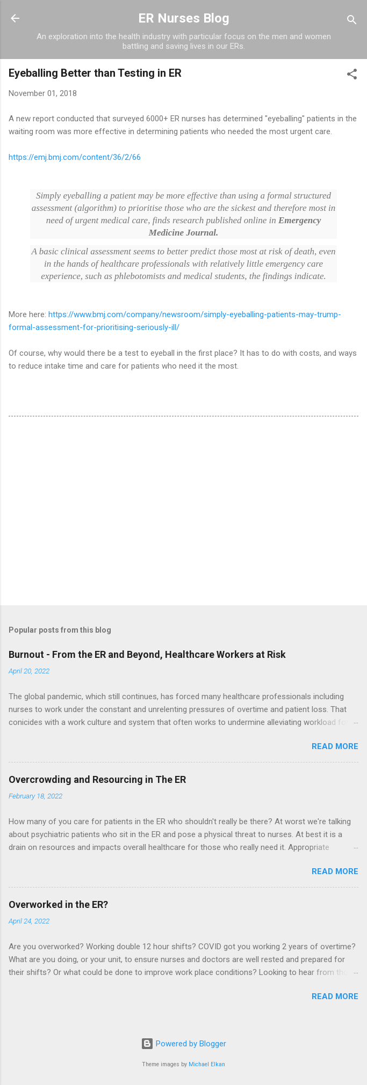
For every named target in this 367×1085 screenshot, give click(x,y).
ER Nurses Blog (183, 18)
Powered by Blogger (183, 1044)
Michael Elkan (207, 1064)
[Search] (352, 21)
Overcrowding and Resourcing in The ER (97, 779)
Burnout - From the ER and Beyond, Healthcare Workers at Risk (147, 654)
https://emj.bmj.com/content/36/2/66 (75, 157)
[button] (352, 76)
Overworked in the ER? (58, 904)
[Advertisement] (183, 513)
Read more (335, 746)
